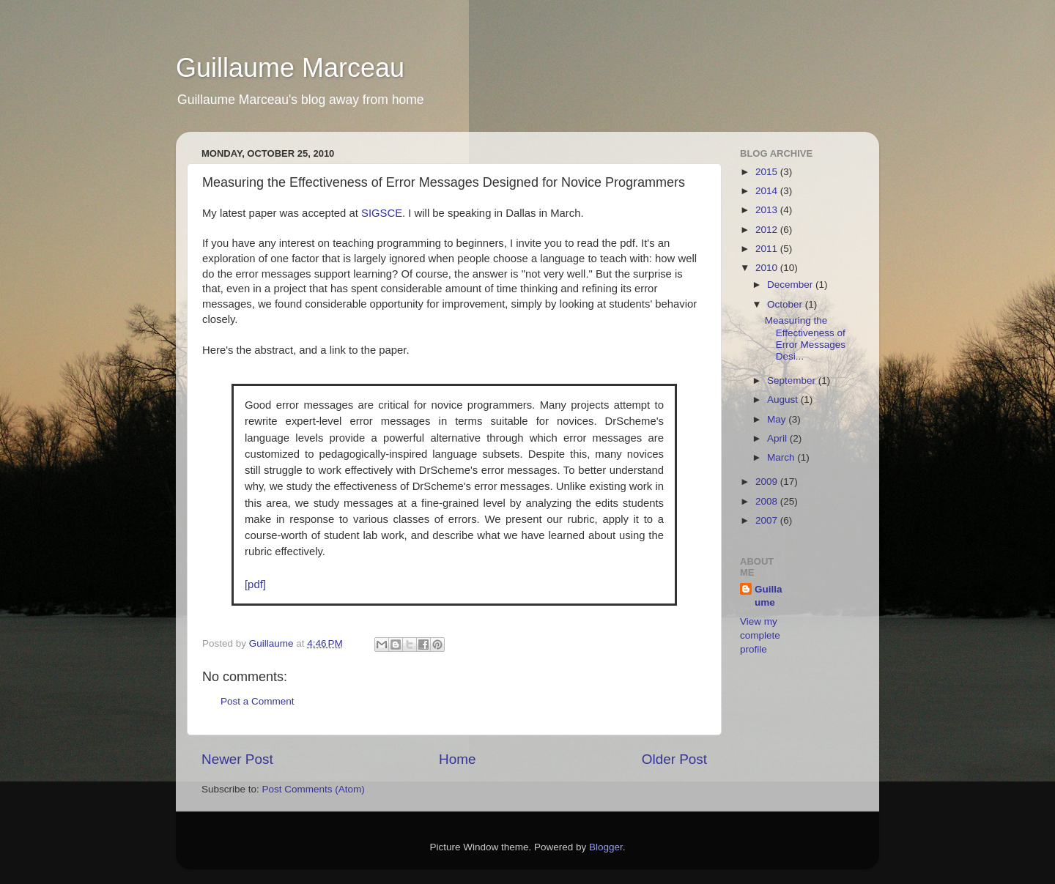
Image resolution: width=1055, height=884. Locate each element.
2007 (767, 520)
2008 (767, 501)
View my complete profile (760, 635)
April (778, 438)
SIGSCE (381, 213)
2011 (767, 248)
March (782, 457)
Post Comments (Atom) (313, 789)
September (792, 380)
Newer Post (237, 759)
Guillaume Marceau (290, 68)
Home (457, 759)
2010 (767, 267)
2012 (767, 229)
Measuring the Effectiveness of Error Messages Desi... (805, 338)
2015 (767, 171)
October (786, 304)
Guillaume (273, 643)
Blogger (606, 847)
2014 (767, 190)
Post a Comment (258, 701)
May (777, 419)
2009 (767, 481)
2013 (767, 209)
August (784, 399)
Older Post (674, 759)
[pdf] (255, 584)
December (791, 284)
